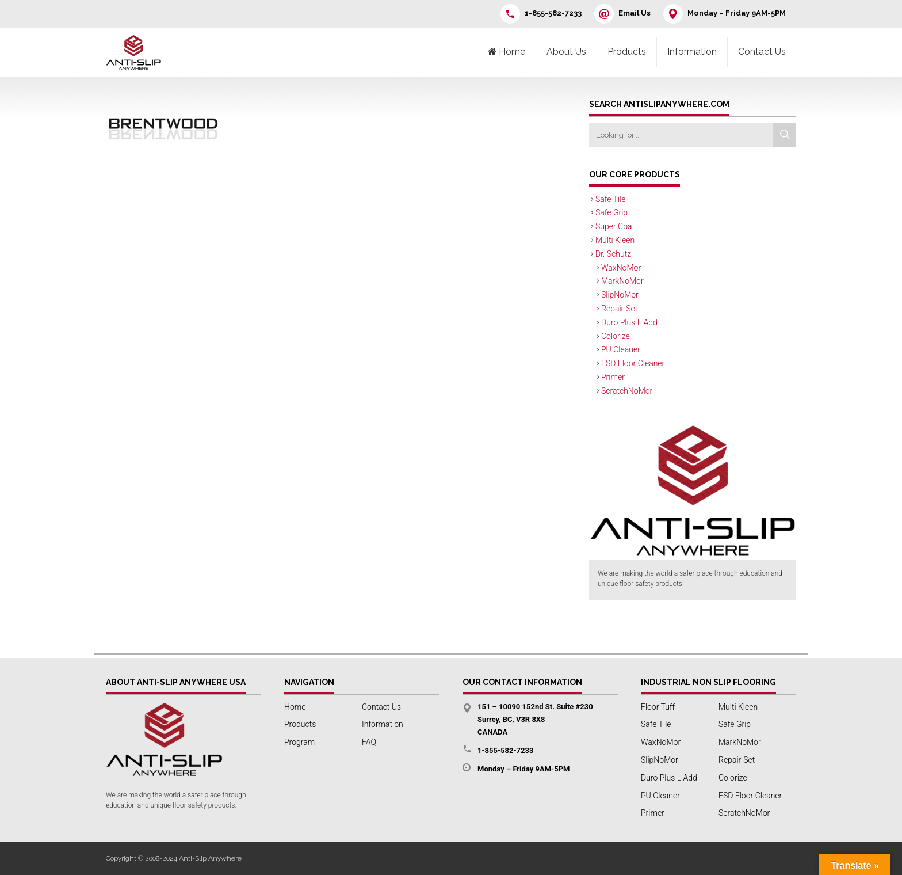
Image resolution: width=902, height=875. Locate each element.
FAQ (369, 742)
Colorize (615, 336)
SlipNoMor (620, 294)
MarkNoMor (622, 281)
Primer (613, 377)
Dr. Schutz (613, 253)
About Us (566, 51)
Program (299, 742)
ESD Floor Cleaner (632, 363)
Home (294, 707)
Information (692, 51)
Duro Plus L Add (629, 322)
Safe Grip (611, 212)
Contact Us (762, 51)
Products (626, 51)
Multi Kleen (615, 240)
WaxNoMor (621, 267)
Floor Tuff (658, 707)
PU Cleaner (620, 349)
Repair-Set (619, 308)
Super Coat (615, 226)
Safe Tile (610, 199)
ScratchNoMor (626, 390)
